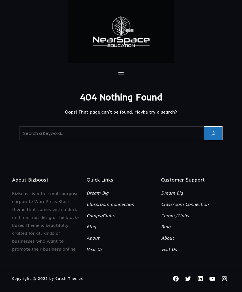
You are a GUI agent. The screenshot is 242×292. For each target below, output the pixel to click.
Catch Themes (69, 278)
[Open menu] (121, 74)
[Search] (213, 133)
